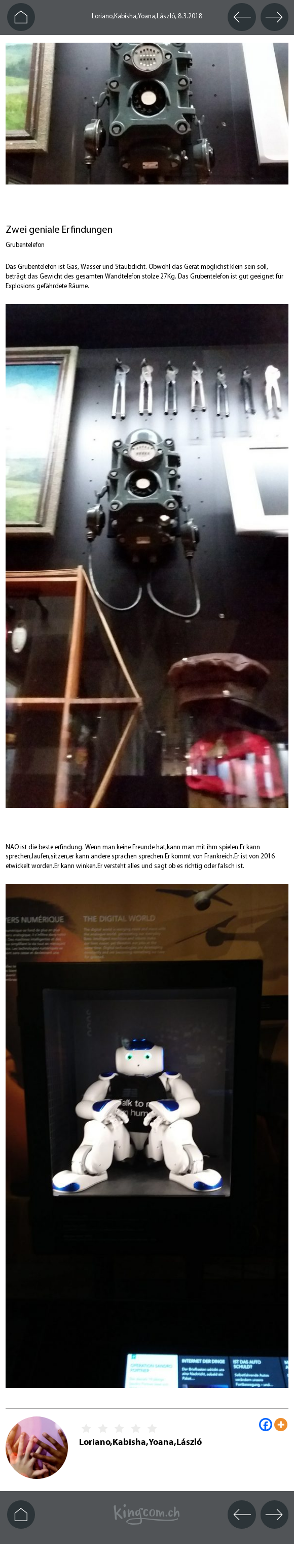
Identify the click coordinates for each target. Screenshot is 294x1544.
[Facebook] (265, 1424)
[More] (280, 1424)
